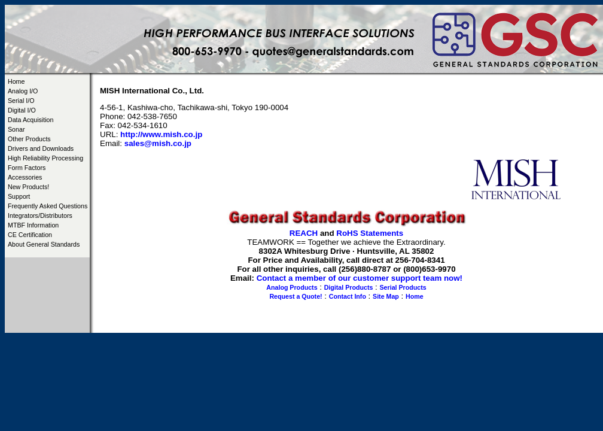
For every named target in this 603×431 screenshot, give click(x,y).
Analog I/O (23, 91)
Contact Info (347, 296)
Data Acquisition (30, 119)
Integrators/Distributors (40, 215)
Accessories (25, 177)
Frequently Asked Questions (47, 206)
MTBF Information (33, 225)
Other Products (29, 138)
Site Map (386, 296)
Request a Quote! (295, 296)
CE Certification (30, 234)
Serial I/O (21, 100)
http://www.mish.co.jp (161, 134)
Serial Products (403, 287)
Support (19, 196)
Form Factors (26, 167)
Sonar (16, 129)
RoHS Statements (369, 233)
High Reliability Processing (45, 158)
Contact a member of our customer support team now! (359, 278)
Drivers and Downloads (41, 148)
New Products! (28, 186)
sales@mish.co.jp (157, 143)
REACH (304, 233)
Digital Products (348, 287)
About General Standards (44, 244)
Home (16, 81)
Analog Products (291, 287)
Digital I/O (22, 110)
